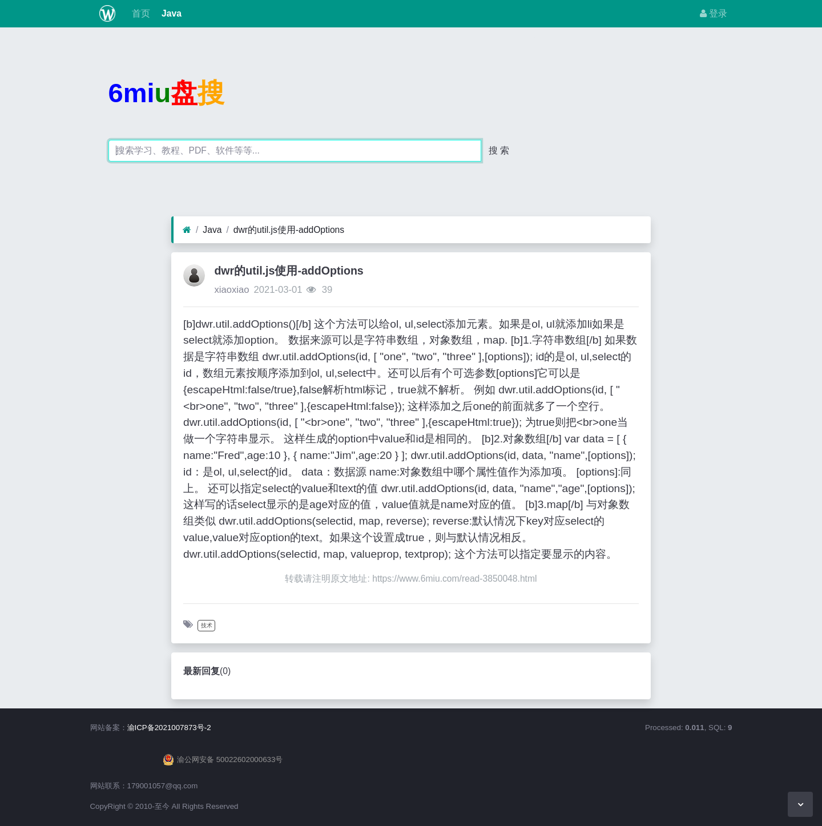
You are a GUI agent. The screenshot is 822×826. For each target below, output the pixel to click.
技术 (206, 625)
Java (170, 13)
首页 (139, 13)
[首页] (187, 230)
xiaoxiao (231, 289)
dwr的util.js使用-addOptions (288, 230)
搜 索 (499, 150)
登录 (713, 13)
